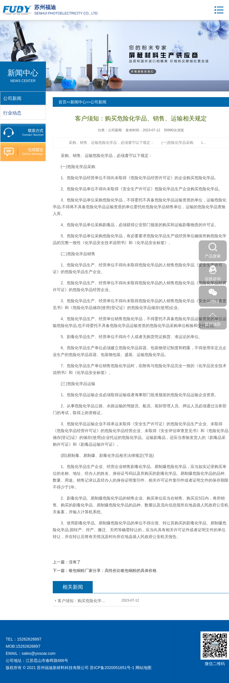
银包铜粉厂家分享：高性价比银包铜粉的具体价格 (113, 570)
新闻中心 (78, 102)
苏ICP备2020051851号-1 (112, 667)
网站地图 (143, 667)
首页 (62, 102)
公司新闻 (98, 102)
